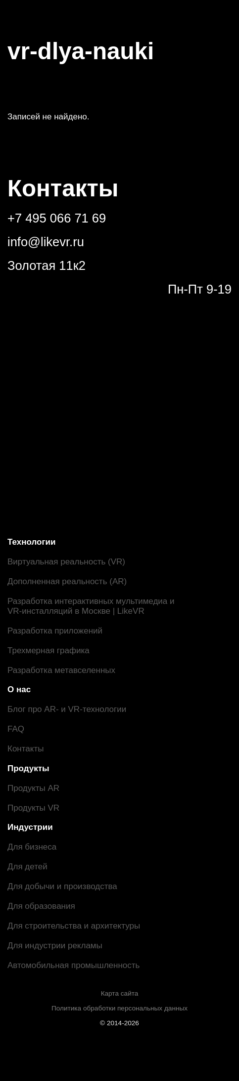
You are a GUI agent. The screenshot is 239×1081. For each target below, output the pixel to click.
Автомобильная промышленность (73, 965)
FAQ (15, 729)
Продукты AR (33, 788)
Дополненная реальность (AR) (67, 581)
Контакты (25, 748)
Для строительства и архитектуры (73, 926)
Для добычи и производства (62, 886)
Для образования (41, 906)
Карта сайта (120, 993)
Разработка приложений (54, 630)
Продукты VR (33, 808)
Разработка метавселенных (61, 670)
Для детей (27, 866)
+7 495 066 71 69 (56, 218)
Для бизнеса (31, 847)
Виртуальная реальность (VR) (66, 561)
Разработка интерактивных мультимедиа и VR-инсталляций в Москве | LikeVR (91, 606)
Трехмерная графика (48, 650)
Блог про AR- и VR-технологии (66, 709)
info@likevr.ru (45, 242)
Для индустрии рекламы (54, 945)
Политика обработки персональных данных (119, 1008)
